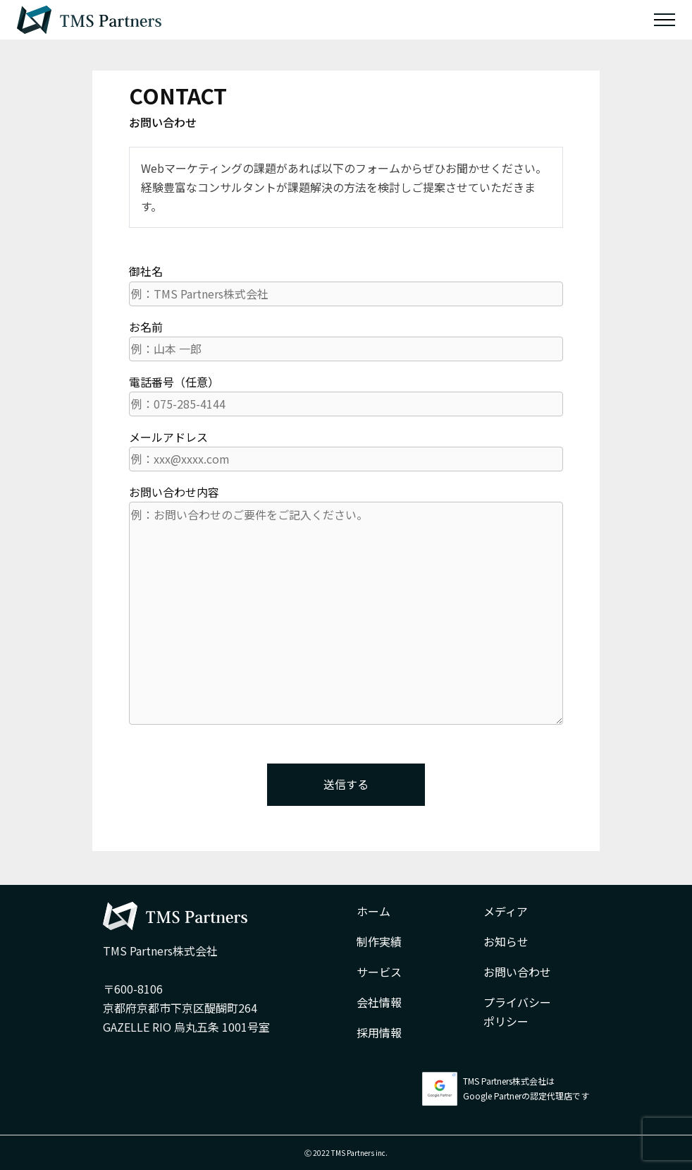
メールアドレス (346, 449)
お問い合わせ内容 (346, 604)
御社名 (346, 284)
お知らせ (506, 941)
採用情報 (379, 1032)
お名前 (346, 339)
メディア (505, 911)
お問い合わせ (517, 971)
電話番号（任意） (346, 394)
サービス (379, 971)
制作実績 (379, 941)
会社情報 (379, 1002)
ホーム (373, 911)
